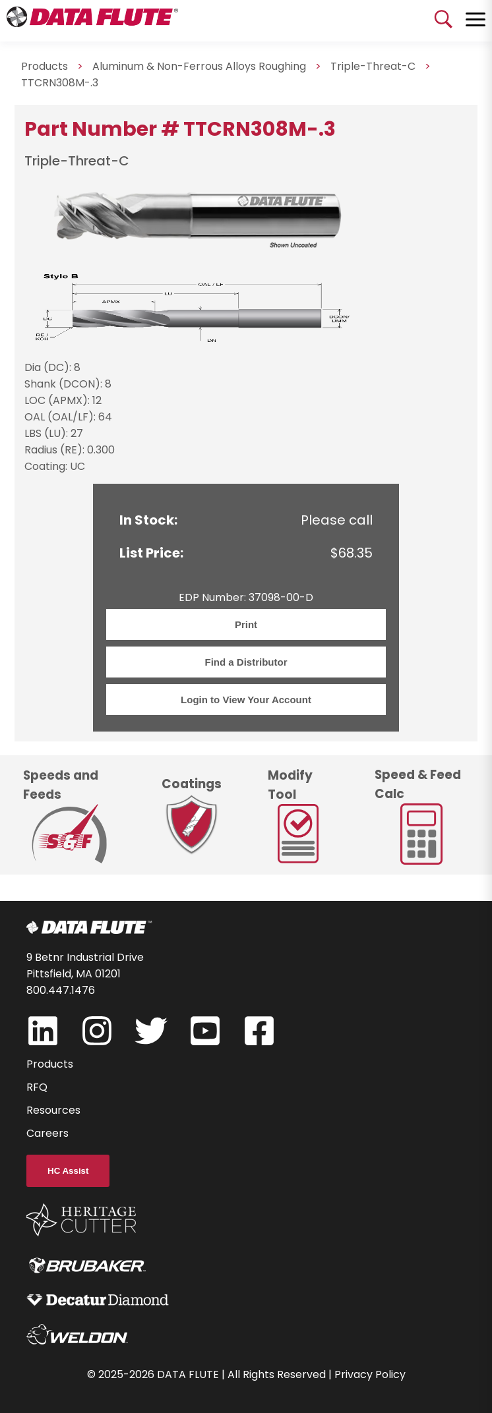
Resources (53, 1110)
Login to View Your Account (246, 699)
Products (49, 1064)
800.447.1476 (60, 990)
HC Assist (67, 1171)
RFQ (36, 1087)
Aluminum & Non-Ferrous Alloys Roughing (199, 66)
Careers (47, 1133)
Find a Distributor (246, 662)
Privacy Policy (370, 1374)
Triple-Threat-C (372, 66)
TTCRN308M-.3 (59, 82)
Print (246, 624)
